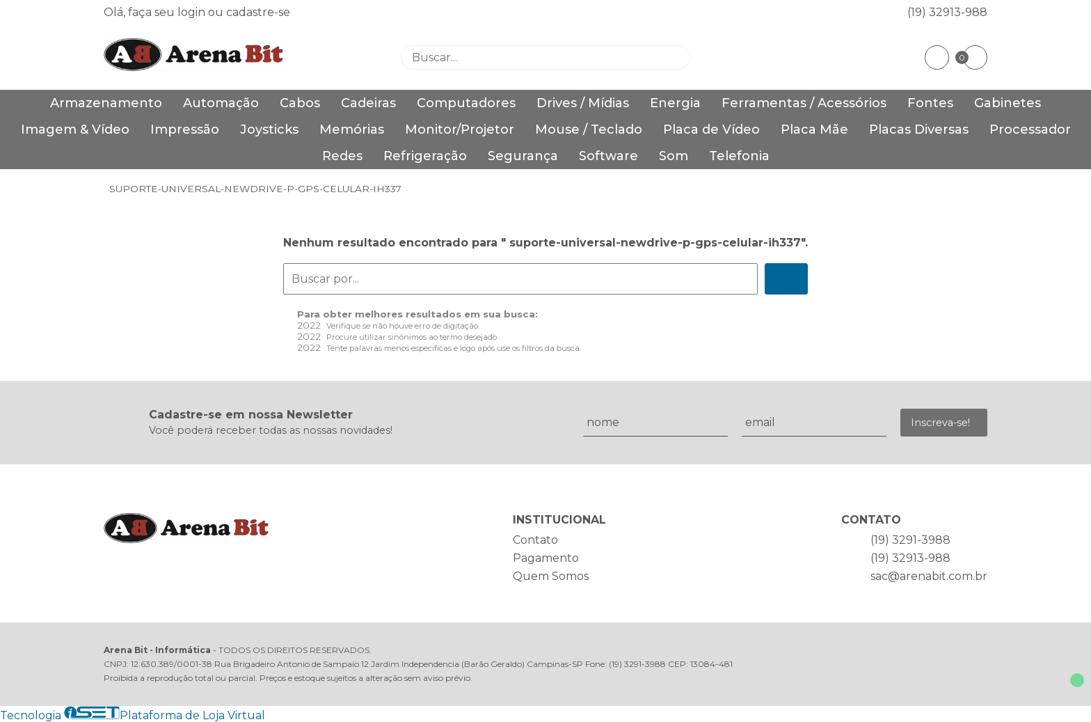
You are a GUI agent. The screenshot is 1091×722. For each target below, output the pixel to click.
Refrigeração (425, 156)
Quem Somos (551, 576)
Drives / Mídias (582, 103)
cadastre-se (258, 12)
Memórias (351, 129)
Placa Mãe (814, 129)
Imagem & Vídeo (75, 129)
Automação (221, 103)
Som (673, 156)
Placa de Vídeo (711, 129)
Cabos (300, 103)
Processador (1030, 129)
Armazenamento (106, 103)
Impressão (184, 129)
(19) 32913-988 (947, 12)
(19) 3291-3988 (910, 540)
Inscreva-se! (940, 422)
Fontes (930, 103)
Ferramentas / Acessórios (804, 103)
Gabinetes (1007, 103)
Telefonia (739, 156)
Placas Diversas (919, 129)
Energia (675, 103)
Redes (342, 156)
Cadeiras (368, 103)
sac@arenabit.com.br (928, 576)
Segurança (523, 156)
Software (608, 156)
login (192, 12)
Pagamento (546, 558)
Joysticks (269, 129)
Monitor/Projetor (459, 129)
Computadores (466, 103)
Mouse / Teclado (588, 129)
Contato (535, 540)
